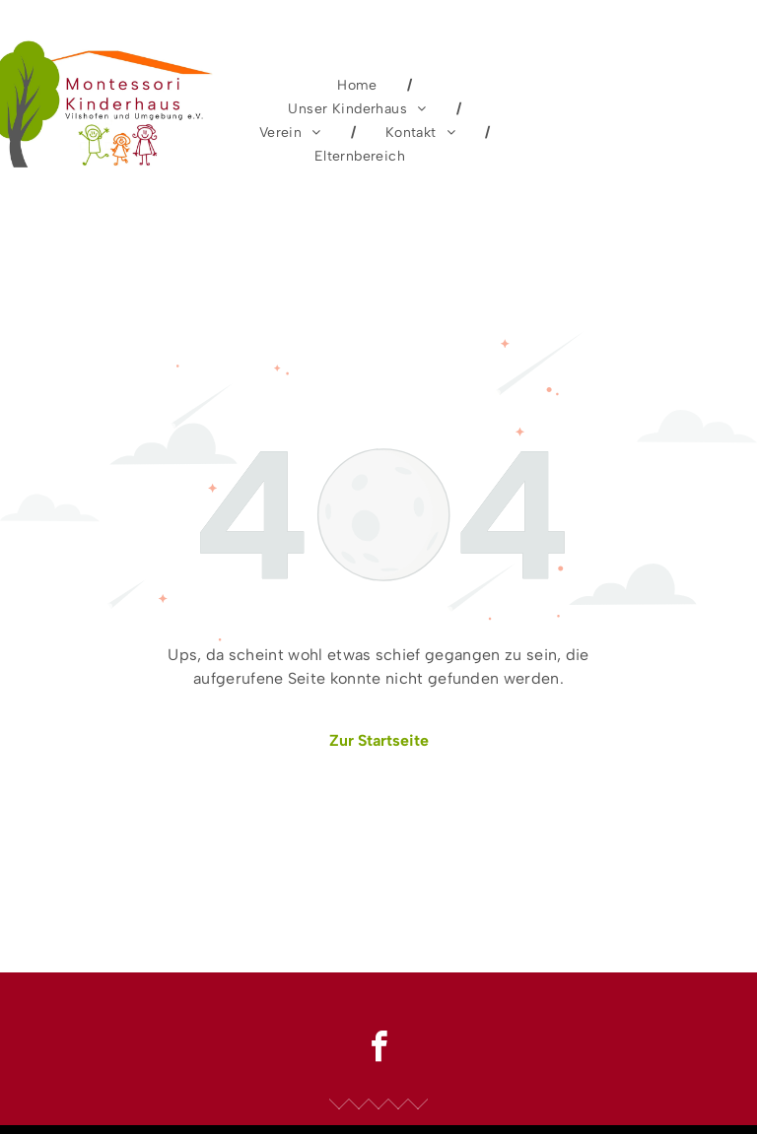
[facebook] (378, 1050)
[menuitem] (360, 86)
